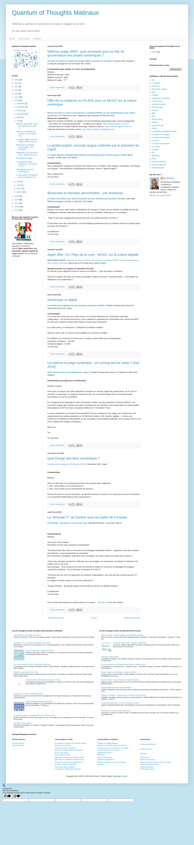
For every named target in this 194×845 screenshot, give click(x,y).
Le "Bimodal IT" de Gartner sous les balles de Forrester (87, 517)
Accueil (12, 39)
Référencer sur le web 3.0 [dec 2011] (26, 672)
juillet (19, 117)
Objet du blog (24, 39)
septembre (21, 114)
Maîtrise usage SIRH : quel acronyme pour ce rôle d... (26, 126)
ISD (153, 116)
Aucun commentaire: (57, 87)
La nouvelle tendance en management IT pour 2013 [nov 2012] (34, 715)
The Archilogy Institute (147, 769)
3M (153, 80)
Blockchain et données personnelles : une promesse (85, 193)
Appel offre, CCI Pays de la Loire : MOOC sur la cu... (27, 154)
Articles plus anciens (132, 618)
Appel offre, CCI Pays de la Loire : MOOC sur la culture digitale (92, 254)
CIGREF (155, 95)
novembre (21, 107)
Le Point (155, 141)
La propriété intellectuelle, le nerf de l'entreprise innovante (120, 703)
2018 (17, 94)
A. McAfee (156, 83)
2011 (17, 210)
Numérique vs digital (62, 300)
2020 (17, 87)
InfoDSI (155, 122)
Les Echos (156, 147)
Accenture (156, 86)
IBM (153, 113)
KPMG (154, 128)
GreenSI (155, 110)
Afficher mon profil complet (160, 195)
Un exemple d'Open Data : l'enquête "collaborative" (130, 643)
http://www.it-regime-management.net (98, 129)
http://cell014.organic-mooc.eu (118, 126)
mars (19, 185)
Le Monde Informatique (161, 137)
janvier (20, 192)
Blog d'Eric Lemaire (159, 89)
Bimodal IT (102, 602)
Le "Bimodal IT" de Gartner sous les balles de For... (26, 176)
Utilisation (37, 39)
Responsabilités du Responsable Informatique (116, 687)
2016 (17, 100)
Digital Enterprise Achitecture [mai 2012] (39, 701)
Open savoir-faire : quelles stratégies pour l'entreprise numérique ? (123, 635)
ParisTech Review (159, 162)
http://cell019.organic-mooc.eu (116, 124)
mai (18, 121)
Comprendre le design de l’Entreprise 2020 (66, 464)
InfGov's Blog (157, 119)
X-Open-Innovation (146, 749)
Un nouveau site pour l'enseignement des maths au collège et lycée (123, 664)
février (19, 188)
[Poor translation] (16, 796)
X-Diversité (143, 754)
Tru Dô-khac (169, 178)
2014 (17, 200)
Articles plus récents (56, 618)
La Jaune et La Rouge (160, 134)
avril (18, 181)
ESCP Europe (157, 107)
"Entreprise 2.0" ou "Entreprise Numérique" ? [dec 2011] (32, 643)
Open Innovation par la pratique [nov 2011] (40, 650)
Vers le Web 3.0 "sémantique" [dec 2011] (27, 635)
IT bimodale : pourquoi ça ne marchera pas (67, 523)
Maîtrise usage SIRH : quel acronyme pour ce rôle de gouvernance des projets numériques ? (85, 53)
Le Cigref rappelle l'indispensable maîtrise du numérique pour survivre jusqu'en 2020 (86, 155)
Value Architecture (159, 165)
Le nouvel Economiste (160, 144)
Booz (154, 92)
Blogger (124, 776)
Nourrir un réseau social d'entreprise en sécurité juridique (120, 680)
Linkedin (155, 150)
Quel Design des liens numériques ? (73, 458)
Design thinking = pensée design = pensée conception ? (119, 672)
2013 (17, 203)
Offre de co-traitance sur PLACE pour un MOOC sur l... (26, 134)
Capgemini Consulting (160, 98)
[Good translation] (7, 796)
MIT (153, 153)
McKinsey (155, 156)
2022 (17, 80)
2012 (17, 207)
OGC (154, 159)
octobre (20, 110)
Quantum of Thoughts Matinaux (55, 12)
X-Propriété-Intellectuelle (148, 744)
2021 (17, 83)
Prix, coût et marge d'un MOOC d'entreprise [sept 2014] (32, 664)
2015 (17, 196)
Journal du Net (157, 125)
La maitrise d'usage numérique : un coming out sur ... (26, 164)
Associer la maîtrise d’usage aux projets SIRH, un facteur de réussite (79, 61)
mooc (154, 52)
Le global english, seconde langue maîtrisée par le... (27, 140)
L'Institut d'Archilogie (146, 767)
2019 (17, 90)
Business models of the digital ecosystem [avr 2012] (43, 680)
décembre (21, 104)
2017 (17, 97)
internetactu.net (158, 168)
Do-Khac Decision (159, 104)
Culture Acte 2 (157, 101)
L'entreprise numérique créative (164, 131)
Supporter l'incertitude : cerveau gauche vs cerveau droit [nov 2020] (123, 695)
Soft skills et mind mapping (22, 723)
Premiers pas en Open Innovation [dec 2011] (28, 694)
